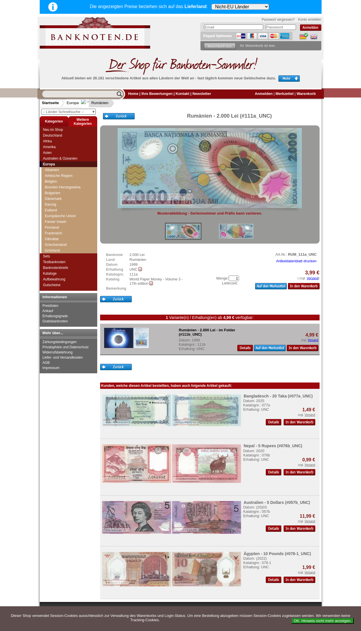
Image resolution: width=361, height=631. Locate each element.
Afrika (47, 141)
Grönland (52, 250)
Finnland (52, 227)
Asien (47, 153)
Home (133, 93)
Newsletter (201, 93)
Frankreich (53, 233)
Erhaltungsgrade (55, 316)
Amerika (49, 147)
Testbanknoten (54, 262)
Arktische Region (59, 175)
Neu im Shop (53, 130)
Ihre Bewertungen (157, 93)
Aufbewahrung (54, 279)
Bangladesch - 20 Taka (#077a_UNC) (278, 396)
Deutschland (52, 135)
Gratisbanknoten (55, 321)
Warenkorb (306, 93)
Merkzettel (285, 93)
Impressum (51, 368)
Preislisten (50, 306)
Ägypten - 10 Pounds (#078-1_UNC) (277, 553)
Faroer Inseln (55, 221)
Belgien (51, 181)
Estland (51, 210)
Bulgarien (52, 193)
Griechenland (56, 244)
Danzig (50, 204)
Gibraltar (52, 239)
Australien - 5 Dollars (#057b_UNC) (277, 502)
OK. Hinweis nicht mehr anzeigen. (323, 621)
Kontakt (183, 93)
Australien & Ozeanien (60, 158)
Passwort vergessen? (278, 20)
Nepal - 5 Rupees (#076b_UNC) (273, 445)
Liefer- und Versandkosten (63, 357)
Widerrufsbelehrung (58, 352)
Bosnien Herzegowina (63, 187)
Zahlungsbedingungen (60, 342)
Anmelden (264, 93)
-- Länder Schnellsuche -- (69, 112)
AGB (46, 363)
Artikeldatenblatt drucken (296, 261)
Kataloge (50, 273)
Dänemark (53, 198)
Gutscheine (52, 285)
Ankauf (48, 311)
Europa (73, 103)
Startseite (50, 103)
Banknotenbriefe (55, 268)
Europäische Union (60, 216)
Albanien (52, 170)
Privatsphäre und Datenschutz (66, 347)
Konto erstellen (309, 20)
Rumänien (95, 103)
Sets (46, 256)
